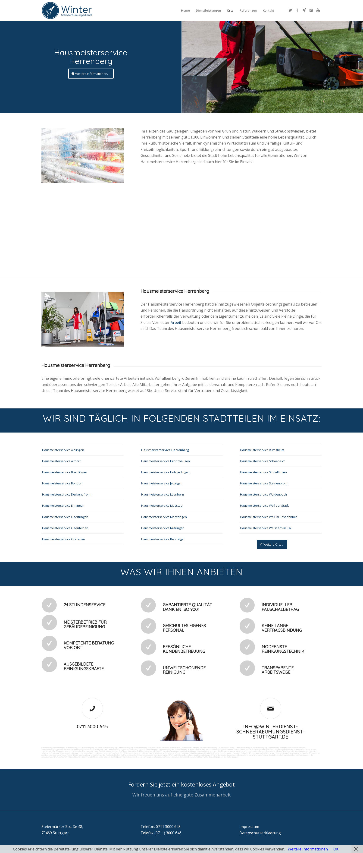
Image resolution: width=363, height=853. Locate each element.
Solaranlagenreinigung (205, 751)
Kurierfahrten (175, 753)
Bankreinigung (71, 747)
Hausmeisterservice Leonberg (162, 494)
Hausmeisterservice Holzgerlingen (165, 472)
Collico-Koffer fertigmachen (126, 755)
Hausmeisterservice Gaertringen (65, 517)
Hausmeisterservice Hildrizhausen (165, 461)
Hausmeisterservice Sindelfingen (263, 472)
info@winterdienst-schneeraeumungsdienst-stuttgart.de (270, 732)
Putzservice (175, 747)
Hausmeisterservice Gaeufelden (65, 528)
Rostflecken (311, 749)
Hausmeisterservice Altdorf (61, 461)
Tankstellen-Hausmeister (225, 751)
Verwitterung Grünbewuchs (294, 749)
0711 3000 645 (92, 727)
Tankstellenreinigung (49, 749)
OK (335, 849)
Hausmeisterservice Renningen (163, 539)
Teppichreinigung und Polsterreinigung (173, 749)
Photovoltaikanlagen (170, 751)
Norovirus (157, 751)
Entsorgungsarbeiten (258, 753)
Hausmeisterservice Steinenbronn (264, 483)
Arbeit (176, 322)
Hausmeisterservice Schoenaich (262, 461)
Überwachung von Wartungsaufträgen (252, 755)
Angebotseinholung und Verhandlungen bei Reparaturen (215, 755)
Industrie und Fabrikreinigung (106, 747)
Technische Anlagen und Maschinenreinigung (293, 751)
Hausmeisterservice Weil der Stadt (264, 505)
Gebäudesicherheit (276, 755)
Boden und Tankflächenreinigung (70, 749)
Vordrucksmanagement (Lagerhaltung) (153, 755)
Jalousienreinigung (102, 753)
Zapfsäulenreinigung (149, 749)
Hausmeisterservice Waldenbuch (263, 494)
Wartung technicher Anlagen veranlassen (198, 753)
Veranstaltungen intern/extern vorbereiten (292, 753)
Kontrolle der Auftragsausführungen (137, 757)
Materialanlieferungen (223, 753)
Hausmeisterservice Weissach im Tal (265, 528)
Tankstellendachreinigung (113, 749)
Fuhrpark (173, 755)
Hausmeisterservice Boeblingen (64, 472)
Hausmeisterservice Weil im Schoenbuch (268, 517)
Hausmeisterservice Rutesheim (262, 450)
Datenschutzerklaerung (260, 832)
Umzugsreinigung (243, 751)
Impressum (249, 826)
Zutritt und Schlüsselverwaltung (156, 753)
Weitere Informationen (308, 849)
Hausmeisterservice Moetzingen (164, 517)
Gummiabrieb (228, 749)
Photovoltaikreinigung (188, 751)
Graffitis (270, 749)
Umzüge (271, 753)
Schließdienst (116, 757)
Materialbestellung (185, 755)
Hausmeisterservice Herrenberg (165, 450)
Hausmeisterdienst (86, 753)
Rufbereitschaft (61, 757)
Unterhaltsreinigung (258, 751)
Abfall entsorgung (259, 747)
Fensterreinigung (117, 753)
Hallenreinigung (273, 747)
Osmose (271, 751)
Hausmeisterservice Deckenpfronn (66, 494)
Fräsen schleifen (252, 749)
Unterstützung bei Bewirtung (80, 757)
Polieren (263, 749)
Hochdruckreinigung (214, 749)
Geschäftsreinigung (86, 747)
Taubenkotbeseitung (226, 747)
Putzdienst (139, 751)
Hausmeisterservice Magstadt (162, 505)
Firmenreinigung (59, 747)
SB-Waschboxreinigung (93, 749)
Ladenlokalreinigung (125, 747)
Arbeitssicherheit (291, 755)
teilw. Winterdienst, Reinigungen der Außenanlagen (218, 757)
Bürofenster (129, 751)
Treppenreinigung (48, 751)
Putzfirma (148, 751)
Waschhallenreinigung (132, 749)
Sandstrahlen (240, 749)
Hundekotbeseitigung (208, 747)
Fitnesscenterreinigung (134, 753)
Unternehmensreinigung (190, 747)
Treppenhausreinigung (64, 751)
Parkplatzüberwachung (189, 757)
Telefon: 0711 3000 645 (161, 826)
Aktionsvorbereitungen (101, 757)
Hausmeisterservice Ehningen (63, 505)
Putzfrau (166, 747)
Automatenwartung (82, 755)
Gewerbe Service (154, 747)
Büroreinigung (46, 747)
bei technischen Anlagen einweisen (165, 757)
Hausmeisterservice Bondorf (62, 483)
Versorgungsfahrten (240, 753)
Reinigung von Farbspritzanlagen (292, 747)
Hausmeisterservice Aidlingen (63, 450)
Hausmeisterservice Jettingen (161, 483)
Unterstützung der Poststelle (102, 755)
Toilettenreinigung (140, 747)
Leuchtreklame (99, 751)
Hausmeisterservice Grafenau (63, 539)
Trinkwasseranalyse (243, 747)
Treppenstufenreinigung (83, 751)
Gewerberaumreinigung (69, 753)
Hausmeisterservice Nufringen (162, 528)
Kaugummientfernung (196, 749)
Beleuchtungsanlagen (114, 751)
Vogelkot (278, 749)
